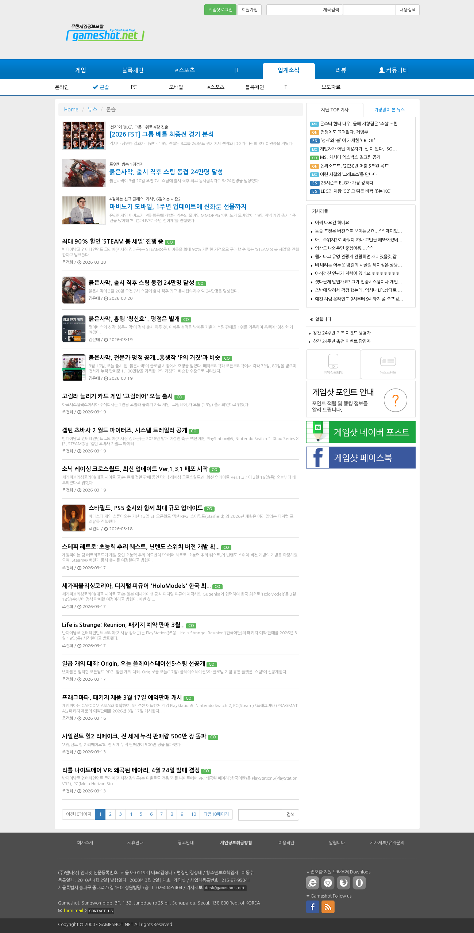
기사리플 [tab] (320, 211)
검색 (290, 814)
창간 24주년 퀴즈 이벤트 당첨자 (342, 333)
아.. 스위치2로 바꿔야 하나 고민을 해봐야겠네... (358, 240)
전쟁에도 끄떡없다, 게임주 (344, 132)
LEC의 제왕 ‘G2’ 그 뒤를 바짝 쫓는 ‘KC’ (355, 191)
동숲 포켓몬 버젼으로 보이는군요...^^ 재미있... (358, 231)
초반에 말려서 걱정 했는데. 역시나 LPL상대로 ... (358, 290)
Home (71, 109)
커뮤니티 (393, 70)
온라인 (62, 87)
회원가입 (250, 10)
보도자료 (330, 87)
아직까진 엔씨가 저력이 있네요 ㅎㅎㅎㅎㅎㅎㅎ (357, 273)
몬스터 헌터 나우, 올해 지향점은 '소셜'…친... (361, 124)
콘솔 (104, 87)
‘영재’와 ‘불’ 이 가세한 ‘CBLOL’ (348, 140)
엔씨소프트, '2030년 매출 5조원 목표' (354, 166)
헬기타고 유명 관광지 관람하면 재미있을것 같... (358, 257)
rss (328, 906)
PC (134, 87)
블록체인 (133, 70)
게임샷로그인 (220, 10)
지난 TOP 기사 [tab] (334, 110)
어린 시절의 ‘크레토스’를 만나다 (348, 174)
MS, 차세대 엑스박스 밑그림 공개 (350, 157)
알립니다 (323, 319)
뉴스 (92, 109)
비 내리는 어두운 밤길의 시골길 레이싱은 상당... (358, 265)
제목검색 (331, 10)
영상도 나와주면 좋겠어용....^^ (344, 248)
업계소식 (289, 70)
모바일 (176, 87)
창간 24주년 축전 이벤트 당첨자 (342, 341)
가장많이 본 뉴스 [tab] (389, 110)
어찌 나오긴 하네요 (332, 223)
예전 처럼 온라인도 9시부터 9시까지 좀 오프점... (359, 299)
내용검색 (408, 10)
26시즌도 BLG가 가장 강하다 (347, 183)
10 (193, 814)
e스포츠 (185, 70)
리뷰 (340, 70)
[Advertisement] (392, 37)
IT (236, 70)
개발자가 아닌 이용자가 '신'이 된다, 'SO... (358, 149)
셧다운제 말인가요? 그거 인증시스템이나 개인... (358, 282)
